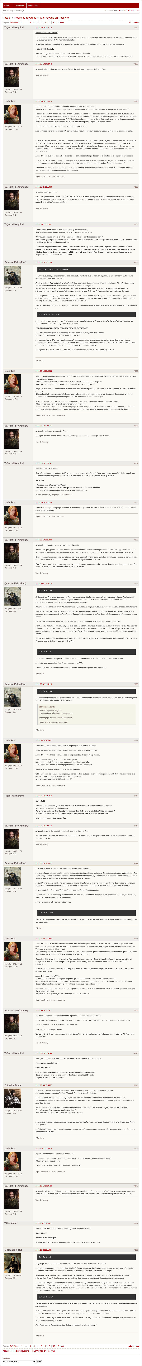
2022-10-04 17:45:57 (44, 1085)
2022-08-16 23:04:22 (44, 371)
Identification (33, 6)
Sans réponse (133, 10)
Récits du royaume (25, 17)
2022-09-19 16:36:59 (44, 863)
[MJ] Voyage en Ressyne (54, 17)
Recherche (20, 6)
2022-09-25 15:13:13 (44, 1010)
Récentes (122, 10)
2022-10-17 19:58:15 (44, 1223)
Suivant (61, 23)
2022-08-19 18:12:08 (44, 502)
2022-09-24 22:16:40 (44, 938)
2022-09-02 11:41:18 (44, 684)
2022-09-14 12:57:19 (44, 796)
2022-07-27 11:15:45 (44, 224)
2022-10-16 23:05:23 (44, 1186)
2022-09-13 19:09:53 (44, 740)
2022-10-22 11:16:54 (44, 1250)
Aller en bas (134, 23)
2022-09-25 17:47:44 (44, 1053)
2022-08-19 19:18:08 (44, 540)
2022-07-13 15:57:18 (44, 27)
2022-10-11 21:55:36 (44, 1148)
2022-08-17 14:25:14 (44, 426)
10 (54, 23)
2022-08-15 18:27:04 (44, 262)
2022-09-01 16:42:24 (44, 583)
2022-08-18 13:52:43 (44, 463)
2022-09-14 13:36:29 (44, 826)
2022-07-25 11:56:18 (44, 101)
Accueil (7, 6)
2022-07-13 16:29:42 (44, 64)
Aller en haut (133, 1346)
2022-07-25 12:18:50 (44, 187)
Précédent (14, 23)
